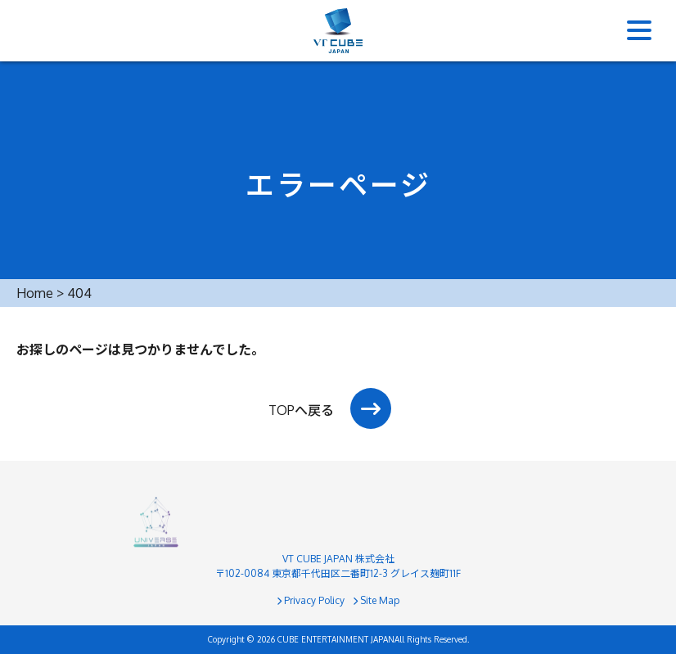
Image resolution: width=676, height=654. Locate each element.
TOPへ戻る (301, 410)
